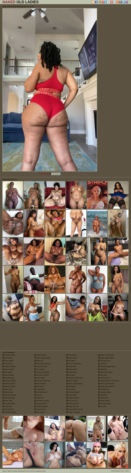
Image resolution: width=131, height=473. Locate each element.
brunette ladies (8, 403)
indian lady (71, 366)
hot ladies (70, 361)
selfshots (102, 369)
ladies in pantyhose (106, 355)
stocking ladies (104, 392)
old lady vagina (104, 403)
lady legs (70, 375)
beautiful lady (8, 378)
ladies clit (38, 361)
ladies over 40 (72, 403)
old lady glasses (41, 406)
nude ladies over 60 (74, 409)
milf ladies (71, 386)
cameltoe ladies (9, 412)
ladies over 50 (72, 406)
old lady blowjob (9, 395)
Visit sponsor (56, 174)
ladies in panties (73, 412)
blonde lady (7, 392)
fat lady (38, 395)
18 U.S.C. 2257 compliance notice (35, 471)
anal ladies (7, 358)
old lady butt (7, 409)
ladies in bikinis (8, 386)
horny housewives (73, 363)
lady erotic (39, 386)
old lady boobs (8, 398)
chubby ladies (40, 355)
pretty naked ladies (106, 358)
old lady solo (103, 389)
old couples (39, 369)
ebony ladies (39, 383)
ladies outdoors (72, 398)
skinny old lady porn (106, 383)
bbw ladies (7, 372)
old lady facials (40, 392)
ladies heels (71, 358)
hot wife (102, 406)
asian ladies (7, 361)
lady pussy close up (42, 363)
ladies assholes (9, 366)
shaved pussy (104, 378)
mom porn (71, 389)
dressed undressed (42, 381)
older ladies (71, 395)
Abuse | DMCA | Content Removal (13, 471)
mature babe (8, 369)
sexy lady (102, 375)
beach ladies (8, 375)
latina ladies (71, 372)
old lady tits (103, 398)
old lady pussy (104, 361)
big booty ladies (9, 381)
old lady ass (7, 363)
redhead (102, 363)
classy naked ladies (42, 358)
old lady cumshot (41, 375)
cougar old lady (40, 366)
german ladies (40, 403)
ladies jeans (71, 369)
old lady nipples (73, 392)
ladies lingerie (72, 381)
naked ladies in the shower (108, 381)
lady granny (39, 412)
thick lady (102, 395)
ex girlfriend (39, 389)
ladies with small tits (106, 386)
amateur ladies (8, 355)
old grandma (39, 409)
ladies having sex (105, 372)
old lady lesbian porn (74, 378)
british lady (7, 401)
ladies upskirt (104, 401)
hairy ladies (71, 355)
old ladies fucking (41, 401)
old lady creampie (41, 372)
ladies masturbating (74, 383)
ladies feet (39, 398)
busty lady (7, 406)
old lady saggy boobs (106, 366)
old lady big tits (8, 383)
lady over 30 (71, 401)
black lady (7, 389)
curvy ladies (39, 378)
